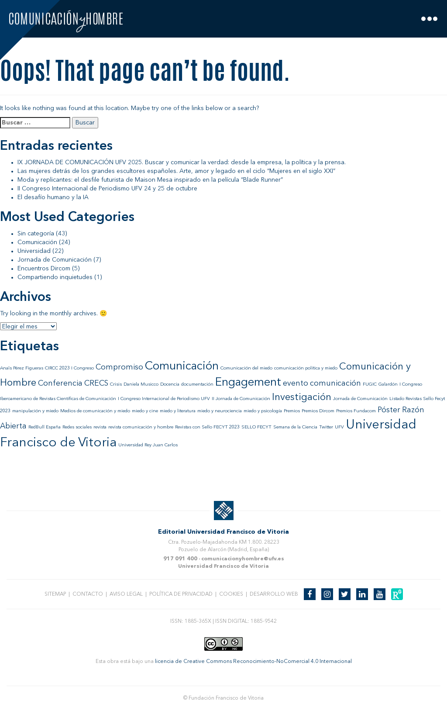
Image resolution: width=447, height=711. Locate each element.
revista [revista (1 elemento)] (100, 427)
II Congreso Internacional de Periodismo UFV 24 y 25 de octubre (107, 189)
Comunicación (37, 242)
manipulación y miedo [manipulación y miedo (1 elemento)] (35, 411)
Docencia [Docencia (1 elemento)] (169, 384)
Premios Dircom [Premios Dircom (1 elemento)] (318, 411)
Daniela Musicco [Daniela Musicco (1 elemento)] (141, 384)
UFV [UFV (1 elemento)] (339, 427)
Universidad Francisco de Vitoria (223, 566)
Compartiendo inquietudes (55, 277)
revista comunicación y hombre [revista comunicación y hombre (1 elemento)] (140, 427)
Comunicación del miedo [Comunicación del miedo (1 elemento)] (246, 368)
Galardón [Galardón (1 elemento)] (388, 384)
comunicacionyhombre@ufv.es (242, 559)
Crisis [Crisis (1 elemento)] (116, 384)
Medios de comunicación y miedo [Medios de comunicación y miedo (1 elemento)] (95, 411)
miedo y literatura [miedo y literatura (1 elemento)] (178, 411)
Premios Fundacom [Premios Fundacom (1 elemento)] (356, 411)
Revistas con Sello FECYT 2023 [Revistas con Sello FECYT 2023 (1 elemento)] (207, 427)
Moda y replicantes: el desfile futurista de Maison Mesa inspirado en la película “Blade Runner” (150, 180)
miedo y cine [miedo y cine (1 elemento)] (145, 411)
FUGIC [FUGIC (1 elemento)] (370, 384)
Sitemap (55, 594)
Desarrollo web (274, 594)
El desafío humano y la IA (53, 197)
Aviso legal (126, 594)
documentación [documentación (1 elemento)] (197, 384)
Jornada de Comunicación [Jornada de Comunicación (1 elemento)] (360, 399)
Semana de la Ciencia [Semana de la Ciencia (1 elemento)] (295, 427)
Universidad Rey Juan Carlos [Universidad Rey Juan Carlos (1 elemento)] (148, 445)
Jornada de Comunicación (54, 260)
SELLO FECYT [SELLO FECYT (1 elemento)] (256, 427)
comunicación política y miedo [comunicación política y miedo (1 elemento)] (305, 368)
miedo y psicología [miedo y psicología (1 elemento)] (263, 411)
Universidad (34, 251)
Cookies (231, 594)
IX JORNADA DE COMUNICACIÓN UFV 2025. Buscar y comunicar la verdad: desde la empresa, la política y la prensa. (181, 162)
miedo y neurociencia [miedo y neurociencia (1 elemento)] (219, 411)
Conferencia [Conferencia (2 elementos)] (60, 383)
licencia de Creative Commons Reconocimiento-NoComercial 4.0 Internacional (253, 661)
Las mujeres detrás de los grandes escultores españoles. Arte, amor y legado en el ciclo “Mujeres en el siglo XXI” (176, 171)
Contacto (87, 594)
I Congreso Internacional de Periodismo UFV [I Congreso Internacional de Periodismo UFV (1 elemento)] (164, 399)
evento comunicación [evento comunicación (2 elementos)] (322, 383)
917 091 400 (180, 559)
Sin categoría (35, 234)
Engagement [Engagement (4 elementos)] (248, 382)
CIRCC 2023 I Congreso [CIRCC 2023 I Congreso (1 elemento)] (69, 368)
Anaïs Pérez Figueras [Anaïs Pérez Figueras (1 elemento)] (21, 368)
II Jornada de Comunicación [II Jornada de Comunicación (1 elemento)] (241, 399)
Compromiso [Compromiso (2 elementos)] (119, 367)
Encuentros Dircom (43, 269)
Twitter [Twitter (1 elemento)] (326, 427)
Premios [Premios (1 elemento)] (292, 411)
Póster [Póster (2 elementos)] (389, 410)
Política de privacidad (181, 594)
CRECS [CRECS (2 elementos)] (96, 383)
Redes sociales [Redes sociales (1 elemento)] (77, 427)
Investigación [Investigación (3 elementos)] (301, 397)
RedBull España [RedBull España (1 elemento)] (44, 427)
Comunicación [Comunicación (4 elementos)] (182, 366)
